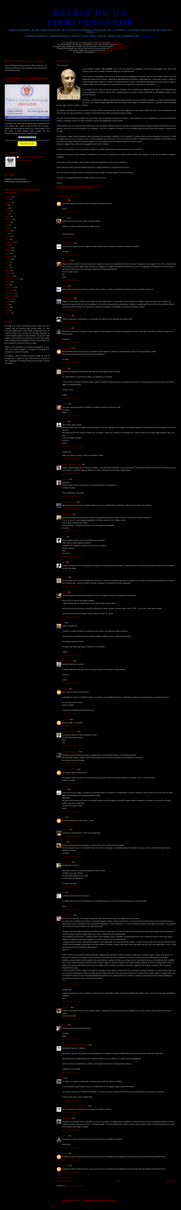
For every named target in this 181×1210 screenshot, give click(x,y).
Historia (7, 236)
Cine (6, 205)
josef (63, 817)
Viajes (7, 304)
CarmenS (65, 577)
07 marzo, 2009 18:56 (71, 984)
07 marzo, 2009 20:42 (71, 1019)
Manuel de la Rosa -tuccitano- (72, 464)
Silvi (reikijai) (66, 315)
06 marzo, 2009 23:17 (71, 531)
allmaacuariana (67, 1118)
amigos (7, 199)
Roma (89, 188)
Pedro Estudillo (67, 348)
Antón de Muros (67, 661)
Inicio (118, 1181)
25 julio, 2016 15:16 (71, 1172)
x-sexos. (65, 1025)
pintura (7, 262)
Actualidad (8, 197)
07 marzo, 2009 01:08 (71, 713)
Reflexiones (81, 188)
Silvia (64, 537)
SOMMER (65, 829)
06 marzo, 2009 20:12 (71, 310)
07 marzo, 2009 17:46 (71, 887)
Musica (7, 253)
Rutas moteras (9, 287)
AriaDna (65, 200)
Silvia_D (65, 1136)
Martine (64, 592)
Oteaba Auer (66, 1007)
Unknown (65, 689)
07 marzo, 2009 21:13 (71, 1039)
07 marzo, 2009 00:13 (71, 617)
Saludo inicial (9, 290)
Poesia (7, 265)
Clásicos (7, 211)
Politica (7, 267)
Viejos (7, 310)
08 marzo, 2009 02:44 (71, 1130)
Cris (63, 892)
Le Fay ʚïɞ (66, 719)
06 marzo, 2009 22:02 (71, 446)
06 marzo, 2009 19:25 (71, 280)
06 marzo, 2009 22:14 (71, 458)
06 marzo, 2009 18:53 (71, 255)
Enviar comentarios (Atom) (74, 1186)
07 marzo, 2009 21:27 (71, 1072)
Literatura (70, 188)
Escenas (7, 222)
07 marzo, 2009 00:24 (71, 655)
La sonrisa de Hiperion (69, 769)
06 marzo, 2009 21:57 (71, 398)
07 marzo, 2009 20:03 (71, 1001)
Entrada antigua (171, 1181)
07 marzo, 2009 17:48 (71, 909)
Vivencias (8, 313)
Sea (63, 622)
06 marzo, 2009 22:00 (71, 416)
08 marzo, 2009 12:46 (71, 1147)
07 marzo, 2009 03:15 (71, 746)
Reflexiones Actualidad (12, 279)
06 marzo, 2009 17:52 (71, 237)
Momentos (8, 250)
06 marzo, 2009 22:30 (71, 473)
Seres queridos (9, 296)
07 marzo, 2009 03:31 (71, 763)
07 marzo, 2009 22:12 (71, 1100)
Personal (7, 259)
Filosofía (8, 231)
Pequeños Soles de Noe (69, 731)
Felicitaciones (9, 228)
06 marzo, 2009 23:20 (71, 556)
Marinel (64, 789)
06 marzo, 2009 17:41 (71, 212)
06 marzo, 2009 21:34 (71, 362)
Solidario (8, 301)
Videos (7, 307)
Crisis (7, 214)
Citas (6, 208)
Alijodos (65, 286)
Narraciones (9, 256)
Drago (64, 842)
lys (63, 1078)
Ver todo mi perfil (24, 160)
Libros (7, 245)
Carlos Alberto (67, 862)
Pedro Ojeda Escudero (69, 502)
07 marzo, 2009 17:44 (71, 856)
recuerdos (8, 273)
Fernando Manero (68, 298)
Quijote (7, 270)
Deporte (7, 216)
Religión (7, 282)
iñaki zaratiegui (67, 514)
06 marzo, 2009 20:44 (71, 342)
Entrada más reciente (63, 1181)
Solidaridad (8, 299)
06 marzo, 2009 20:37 (71, 322)
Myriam (64, 218)
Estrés (7, 225)
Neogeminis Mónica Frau (70, 752)
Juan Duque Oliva (68, 243)
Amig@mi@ (66, 260)
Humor (7, 239)
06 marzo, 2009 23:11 (71, 508)
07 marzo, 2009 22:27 (71, 1112)
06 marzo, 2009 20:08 (71, 292)
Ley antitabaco (9, 242)
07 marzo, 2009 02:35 (71, 726)
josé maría (65, 479)
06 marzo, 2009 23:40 (71, 586)
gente (6, 233)
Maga (64, 562)
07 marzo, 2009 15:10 (71, 836)
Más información (27, 144)
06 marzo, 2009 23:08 (71, 496)
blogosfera (8, 202)
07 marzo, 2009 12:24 (71, 824)
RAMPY (65, 404)
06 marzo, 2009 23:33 (71, 571)
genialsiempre (66, 328)
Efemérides (8, 219)
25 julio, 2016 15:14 (71, 1160)
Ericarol (64, 421)
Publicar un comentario (64, 1177)
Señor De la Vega (67, 915)
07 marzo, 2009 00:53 (71, 683)
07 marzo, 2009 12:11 (71, 811)
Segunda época (9, 293)
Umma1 (64, 368)
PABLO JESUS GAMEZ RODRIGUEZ (75, 1045)
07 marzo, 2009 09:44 (71, 783)
